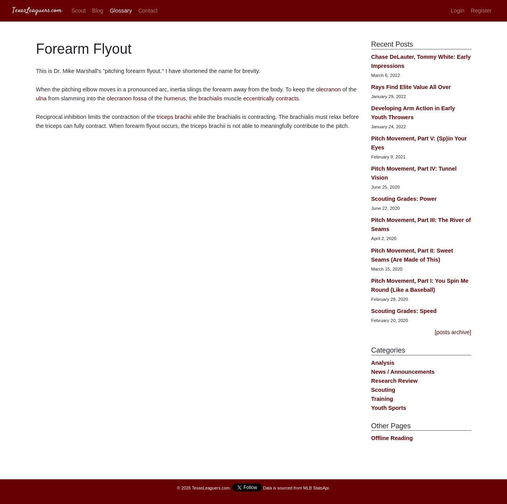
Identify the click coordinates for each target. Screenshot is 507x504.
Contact (148, 10)
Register (481, 10)
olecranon (328, 89)
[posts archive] (453, 332)
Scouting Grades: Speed (404, 311)
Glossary (121, 10)
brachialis (210, 98)
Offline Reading (392, 438)
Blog (98, 10)
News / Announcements (403, 372)
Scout (78, 10)
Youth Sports (388, 408)
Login (457, 10)
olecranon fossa (127, 98)
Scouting (383, 390)
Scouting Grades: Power (404, 199)
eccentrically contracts (271, 98)
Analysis (382, 363)
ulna (41, 98)
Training (382, 399)
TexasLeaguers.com (37, 10)
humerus (175, 98)
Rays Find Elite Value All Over (411, 87)
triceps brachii (173, 117)
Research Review (394, 381)
